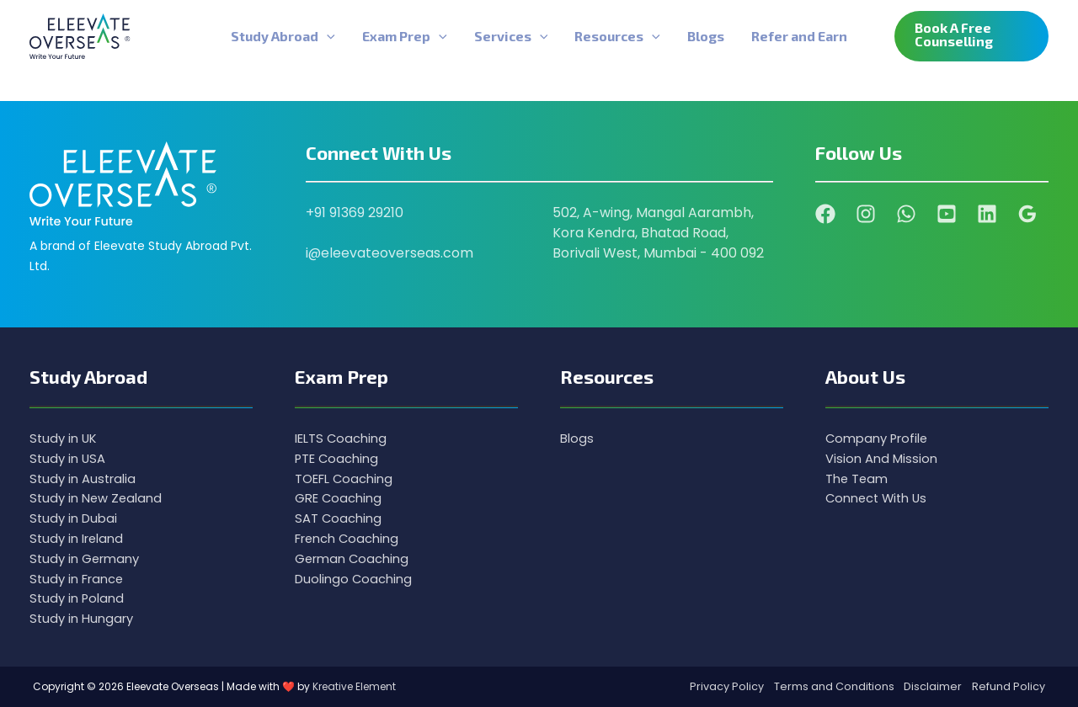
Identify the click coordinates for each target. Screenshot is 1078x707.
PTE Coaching (340, 456)
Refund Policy (1008, 686)
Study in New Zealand (99, 497)
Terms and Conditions (831, 686)
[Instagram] (866, 212)
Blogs (577, 436)
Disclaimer (932, 686)
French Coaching (351, 537)
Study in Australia (85, 476)
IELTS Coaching (344, 436)
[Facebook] (825, 212)
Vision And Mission (884, 456)
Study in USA (69, 456)
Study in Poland (79, 598)
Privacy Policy (724, 686)
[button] (971, 36)
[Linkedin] (987, 212)
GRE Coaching (341, 497)
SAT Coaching (341, 517)
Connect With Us (881, 497)
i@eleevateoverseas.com (390, 252)
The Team (859, 476)
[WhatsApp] (906, 212)
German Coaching (356, 557)
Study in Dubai (75, 517)
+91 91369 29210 (354, 211)
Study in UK (65, 436)
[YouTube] (947, 212)
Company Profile (881, 436)
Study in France (80, 577)
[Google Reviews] (1027, 212)
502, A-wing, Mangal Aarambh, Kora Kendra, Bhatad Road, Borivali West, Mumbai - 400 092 (658, 232)
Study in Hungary (84, 618)
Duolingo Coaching (357, 577)
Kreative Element (354, 686)
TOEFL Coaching (348, 476)
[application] (326, 36)
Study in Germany (88, 557)
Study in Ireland (80, 537)
